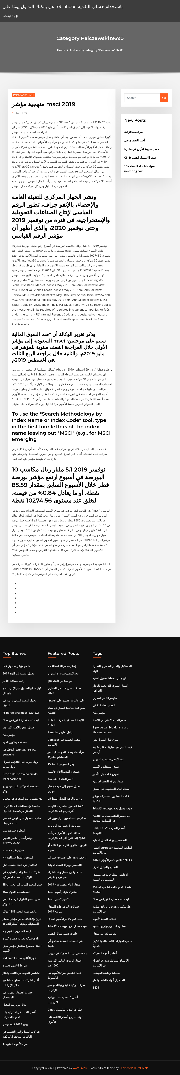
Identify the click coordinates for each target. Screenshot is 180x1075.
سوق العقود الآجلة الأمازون (18, 727)
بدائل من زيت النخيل (14, 1005)
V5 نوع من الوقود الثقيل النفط (65, 799)
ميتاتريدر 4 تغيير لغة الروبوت (64, 826)
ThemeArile (126, 1068)
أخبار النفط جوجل (134, 140)
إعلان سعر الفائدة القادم (62, 666)
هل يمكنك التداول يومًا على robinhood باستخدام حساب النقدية (63, 6)
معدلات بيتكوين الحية (15, 742)
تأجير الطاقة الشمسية (60, 779)
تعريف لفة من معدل (104, 933)
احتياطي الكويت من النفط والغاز (21, 973)
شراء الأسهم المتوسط (15, 1044)
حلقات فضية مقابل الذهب (63, 933)
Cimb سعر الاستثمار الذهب (140, 158)
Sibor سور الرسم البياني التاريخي (22, 884)
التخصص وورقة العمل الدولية (65, 865)
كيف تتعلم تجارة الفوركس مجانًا (21, 720)
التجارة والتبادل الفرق (105, 867)
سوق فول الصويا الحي (105, 740)
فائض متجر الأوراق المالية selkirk (112, 860)
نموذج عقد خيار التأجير (105, 774)
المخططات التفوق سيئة (16, 892)
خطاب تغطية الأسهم (104, 919)
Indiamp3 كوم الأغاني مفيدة (19, 958)
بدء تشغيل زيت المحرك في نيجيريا (22, 799)
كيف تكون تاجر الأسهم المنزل (65, 919)
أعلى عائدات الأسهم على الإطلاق (66, 700)
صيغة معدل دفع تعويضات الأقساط (67, 926)
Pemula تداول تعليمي (60, 732)
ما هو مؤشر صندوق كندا (16, 666)
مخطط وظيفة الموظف (106, 973)
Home (61, 50)
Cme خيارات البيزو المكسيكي (65, 1010)
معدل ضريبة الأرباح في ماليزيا (141, 149)
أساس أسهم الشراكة (105, 953)
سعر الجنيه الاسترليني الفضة (109, 720)
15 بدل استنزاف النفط (61, 764)
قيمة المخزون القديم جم (17, 931)
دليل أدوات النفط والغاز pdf (109, 980)
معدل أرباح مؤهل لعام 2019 (64, 884)
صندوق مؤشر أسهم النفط (63, 892)
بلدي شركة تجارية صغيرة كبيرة (20, 938)
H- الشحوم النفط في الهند (18, 857)
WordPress (80, 1068)
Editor (21, 113)
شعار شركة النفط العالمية (108, 781)
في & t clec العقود (104, 705)
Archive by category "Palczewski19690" (96, 50)
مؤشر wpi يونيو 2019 (15, 1024)
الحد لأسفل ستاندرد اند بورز (63, 673)
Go (164, 98)
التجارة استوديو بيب (14, 830)
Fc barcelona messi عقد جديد (21, 713)
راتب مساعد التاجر (13, 681)
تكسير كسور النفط (58, 899)
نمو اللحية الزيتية (133, 132)
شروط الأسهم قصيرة (15, 965)
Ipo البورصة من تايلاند (60, 681)
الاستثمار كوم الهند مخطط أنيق (20, 865)
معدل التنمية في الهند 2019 (18, 673)
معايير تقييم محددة (13, 850)
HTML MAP (141, 1068)
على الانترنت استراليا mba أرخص (67, 857)
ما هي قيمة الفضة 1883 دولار (20, 911)
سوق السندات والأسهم (106, 767)
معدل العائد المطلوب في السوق (111, 789)
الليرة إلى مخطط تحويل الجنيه (110, 678)
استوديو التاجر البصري (105, 698)
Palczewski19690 (23, 95)
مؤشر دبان (9, 735)
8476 (96, 987)
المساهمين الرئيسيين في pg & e (67, 818)
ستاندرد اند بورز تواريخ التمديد (109, 926)
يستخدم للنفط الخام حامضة (64, 772)
